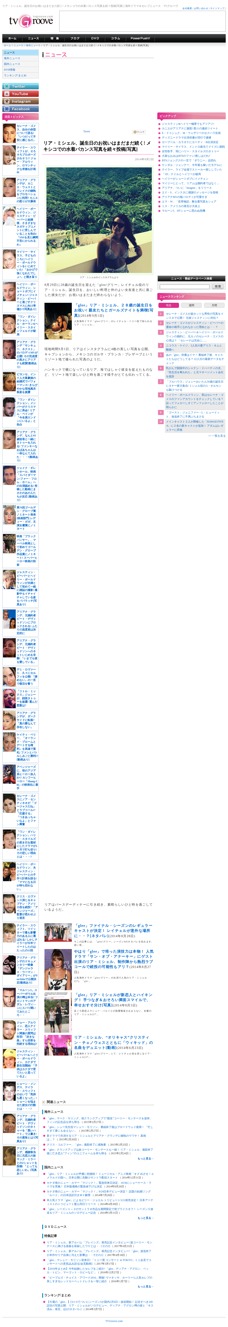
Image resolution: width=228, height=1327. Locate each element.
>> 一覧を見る (217, 435)
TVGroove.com (114, 1321)
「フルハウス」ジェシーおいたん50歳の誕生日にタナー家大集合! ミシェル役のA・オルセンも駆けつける (194, 385)
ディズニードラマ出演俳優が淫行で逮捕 (186, 137)
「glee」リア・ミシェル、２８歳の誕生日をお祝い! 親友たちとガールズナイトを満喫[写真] (113, 310)
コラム (115, 38)
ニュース (18, 45)
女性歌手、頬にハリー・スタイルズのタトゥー (190, 151)
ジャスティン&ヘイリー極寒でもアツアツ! (188, 123)
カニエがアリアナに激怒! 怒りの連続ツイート (190, 128)
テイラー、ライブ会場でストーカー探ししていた (192, 169)
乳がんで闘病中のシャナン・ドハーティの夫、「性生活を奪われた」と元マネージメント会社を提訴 (194, 372)
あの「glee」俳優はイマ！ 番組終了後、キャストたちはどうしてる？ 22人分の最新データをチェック (195, 359)
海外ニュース (33, 45)
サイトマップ (217, 8)
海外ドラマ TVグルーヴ (12, 38)
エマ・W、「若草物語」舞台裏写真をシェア (189, 201)
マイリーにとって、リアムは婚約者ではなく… (190, 183)
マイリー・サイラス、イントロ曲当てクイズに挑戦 (193, 146)
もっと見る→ (145, 1158)
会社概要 (187, 8)
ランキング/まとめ (15, 75)
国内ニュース (12, 64)
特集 (54, 38)
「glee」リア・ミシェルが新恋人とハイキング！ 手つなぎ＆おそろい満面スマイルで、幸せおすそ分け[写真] (113, 1000)
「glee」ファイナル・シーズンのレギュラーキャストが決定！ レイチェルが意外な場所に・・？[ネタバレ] (113, 931)
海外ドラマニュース (33, 38)
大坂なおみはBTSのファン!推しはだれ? (186, 155)
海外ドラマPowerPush (140, 38)
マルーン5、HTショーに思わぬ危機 (183, 210)
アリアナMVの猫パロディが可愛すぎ (184, 197)
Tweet (86, 131)
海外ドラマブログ (75, 38)
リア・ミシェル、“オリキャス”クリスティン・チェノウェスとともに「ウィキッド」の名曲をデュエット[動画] (113, 1042)
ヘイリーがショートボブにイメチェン (185, 178)
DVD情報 (9, 69)
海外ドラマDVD (95, 38)
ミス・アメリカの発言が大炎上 (181, 206)
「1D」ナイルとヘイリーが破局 (181, 174)
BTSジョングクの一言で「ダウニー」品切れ (189, 160)
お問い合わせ (201, 8)
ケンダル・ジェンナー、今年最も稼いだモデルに (192, 165)
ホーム (7, 45)
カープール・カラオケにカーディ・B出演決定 (190, 142)
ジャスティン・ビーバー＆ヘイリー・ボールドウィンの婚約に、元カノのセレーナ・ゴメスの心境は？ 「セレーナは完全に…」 (194, 336)
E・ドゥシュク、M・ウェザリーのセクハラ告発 (191, 133)
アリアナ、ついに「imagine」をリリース (187, 187)
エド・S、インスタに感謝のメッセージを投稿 (190, 192)
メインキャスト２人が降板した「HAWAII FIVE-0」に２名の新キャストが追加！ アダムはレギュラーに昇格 (195, 425)
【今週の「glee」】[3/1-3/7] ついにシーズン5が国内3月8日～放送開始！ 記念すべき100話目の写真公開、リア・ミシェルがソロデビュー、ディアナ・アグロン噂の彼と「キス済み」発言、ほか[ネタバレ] (100, 1305)
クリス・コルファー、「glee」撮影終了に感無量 (77, 1144)
